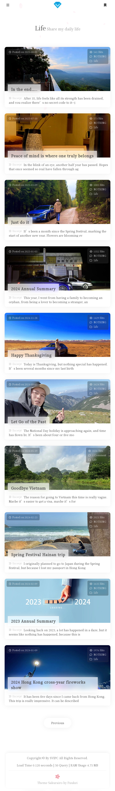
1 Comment (99, 455)
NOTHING (100, 56)
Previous (57, 723)
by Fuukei (70, 783)
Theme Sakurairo (50, 783)
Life (96, 60)
